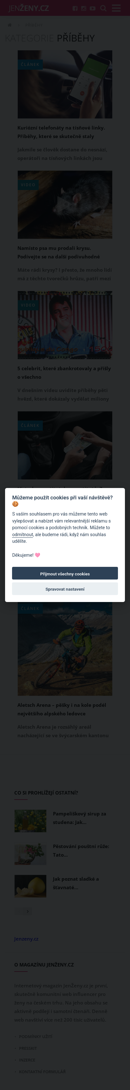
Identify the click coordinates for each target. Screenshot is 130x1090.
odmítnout (22, 534)
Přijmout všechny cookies (65, 573)
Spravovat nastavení (65, 589)
